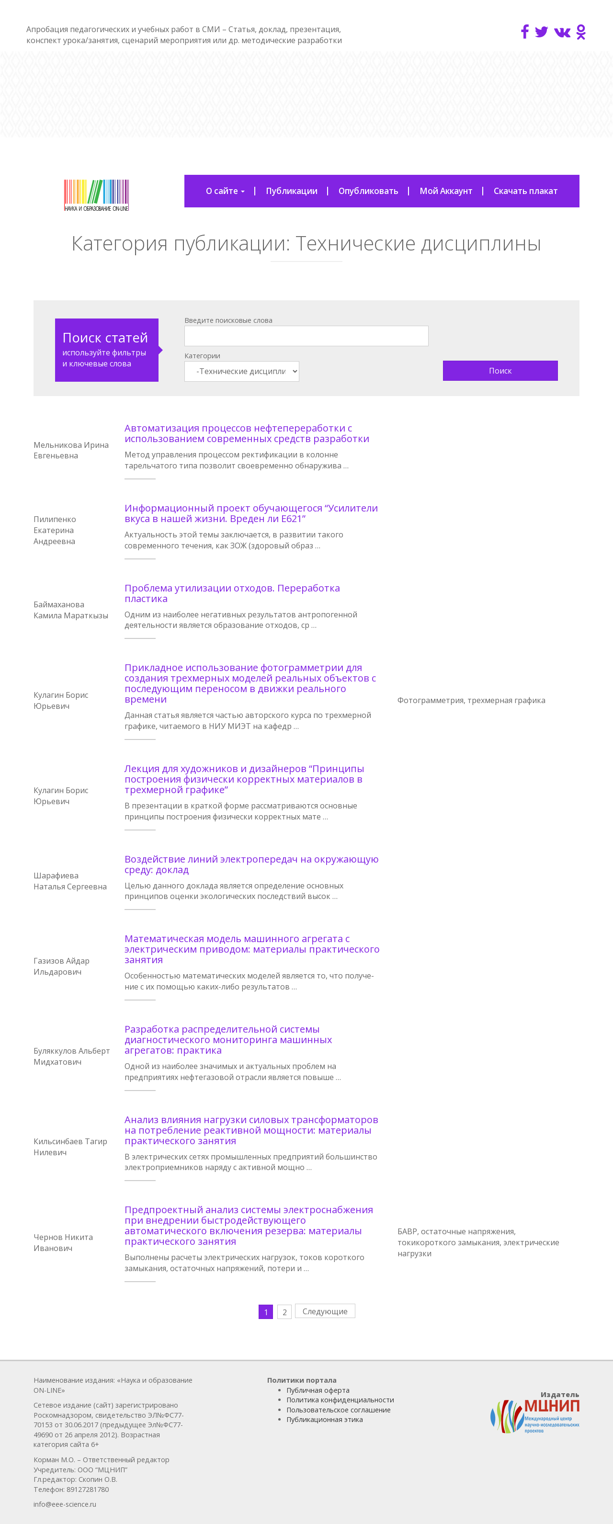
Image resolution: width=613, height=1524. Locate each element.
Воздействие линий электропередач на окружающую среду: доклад (252, 864)
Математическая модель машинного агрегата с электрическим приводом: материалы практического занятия (252, 949)
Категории (202, 355)
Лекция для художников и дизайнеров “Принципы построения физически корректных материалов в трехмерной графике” (244, 779)
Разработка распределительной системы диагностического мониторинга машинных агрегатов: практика (228, 1040)
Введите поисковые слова (228, 320)
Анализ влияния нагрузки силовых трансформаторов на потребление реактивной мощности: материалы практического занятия (251, 1130)
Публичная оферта (318, 1390)
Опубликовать (368, 190)
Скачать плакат (526, 190)
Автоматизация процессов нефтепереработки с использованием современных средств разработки (247, 433)
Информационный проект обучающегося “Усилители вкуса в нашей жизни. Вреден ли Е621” (251, 513)
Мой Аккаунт (446, 190)
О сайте (225, 190)
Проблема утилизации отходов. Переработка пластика (232, 593)
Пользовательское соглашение (338, 1409)
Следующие (325, 1311)
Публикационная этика (324, 1419)
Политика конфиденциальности (340, 1399)
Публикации (292, 190)
